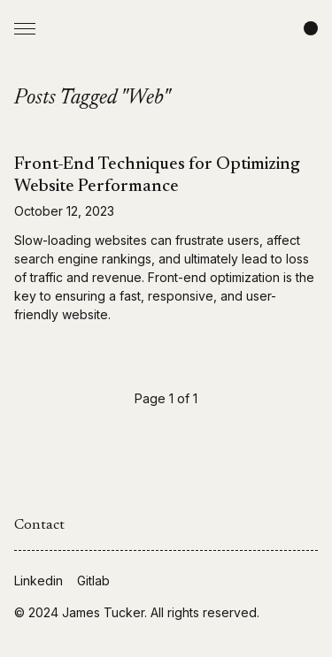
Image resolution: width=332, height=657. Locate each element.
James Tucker (103, 612)
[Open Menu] (25, 28)
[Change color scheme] (311, 28)
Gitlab (93, 580)
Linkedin (38, 580)
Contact (39, 525)
